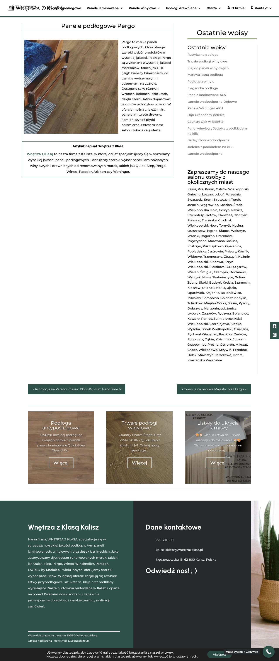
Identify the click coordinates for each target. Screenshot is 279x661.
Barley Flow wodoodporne (208, 140)
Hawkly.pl (60, 640)
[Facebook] (274, 327)
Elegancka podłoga (202, 88)
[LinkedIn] (274, 335)
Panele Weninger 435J (205, 108)
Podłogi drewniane (181, 8)
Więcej (61, 463)
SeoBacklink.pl (79, 640)
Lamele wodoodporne (205, 154)
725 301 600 (165, 540)
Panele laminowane (103, 8)
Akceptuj (219, 654)
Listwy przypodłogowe (63, 8)
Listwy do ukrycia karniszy (218, 425)
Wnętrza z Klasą (40, 154)
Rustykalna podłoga (202, 55)
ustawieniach (185, 656)
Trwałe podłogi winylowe (207, 61)
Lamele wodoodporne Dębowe (212, 102)
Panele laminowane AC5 (206, 95)
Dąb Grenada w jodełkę (206, 115)
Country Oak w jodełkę (205, 122)
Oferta (212, 8)
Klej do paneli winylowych (208, 68)
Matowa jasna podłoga (205, 75)
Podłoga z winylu (200, 81)
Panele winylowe (142, 8)
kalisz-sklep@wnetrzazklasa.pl (179, 550)
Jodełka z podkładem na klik (210, 147)
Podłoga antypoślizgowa (61, 425)
